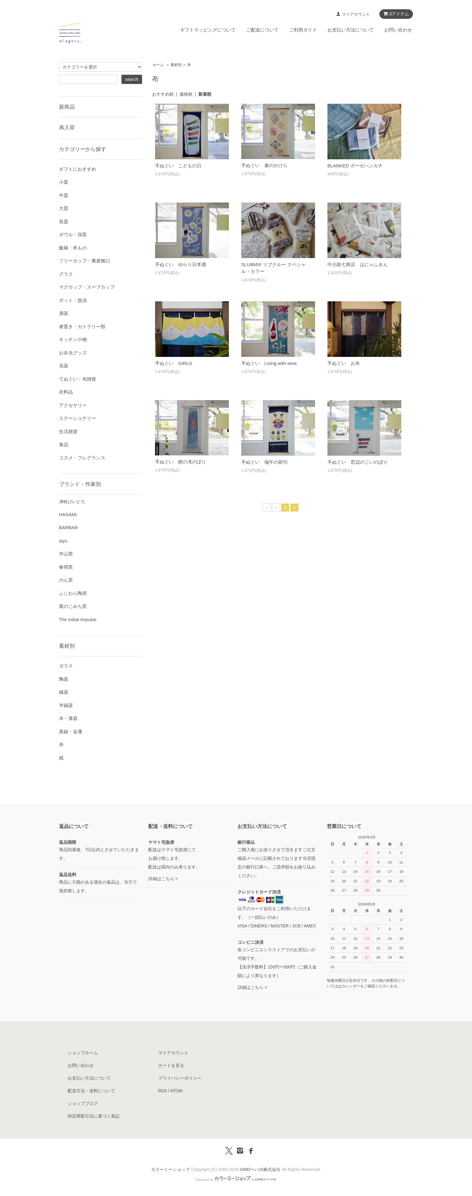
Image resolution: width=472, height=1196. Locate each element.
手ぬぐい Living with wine (269, 363)
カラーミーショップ (170, 1169)
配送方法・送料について (91, 1090)
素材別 (176, 65)
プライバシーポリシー (179, 1078)
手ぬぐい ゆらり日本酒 (180, 264)
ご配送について (262, 29)
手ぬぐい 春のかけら (264, 165)
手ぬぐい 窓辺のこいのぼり (357, 462)
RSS (162, 1090)
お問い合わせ (398, 29)
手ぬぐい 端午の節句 (264, 462)
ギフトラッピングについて (208, 29)
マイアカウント (356, 14)
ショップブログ (83, 1103)
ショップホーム (83, 1052)
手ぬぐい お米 (343, 363)
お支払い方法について (350, 29)
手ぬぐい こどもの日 (178, 165)
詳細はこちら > (163, 878)
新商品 (67, 107)
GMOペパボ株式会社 (260, 1169)
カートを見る (171, 1065)
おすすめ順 (163, 94)
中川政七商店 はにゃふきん (357, 264)
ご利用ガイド (303, 29)
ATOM (176, 1090)
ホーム (158, 65)
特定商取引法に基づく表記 (94, 1116)
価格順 (185, 94)
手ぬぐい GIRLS (173, 363)
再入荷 (67, 127)
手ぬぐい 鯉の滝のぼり (180, 461)
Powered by (236, 1179)
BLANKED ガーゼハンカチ (355, 165)
